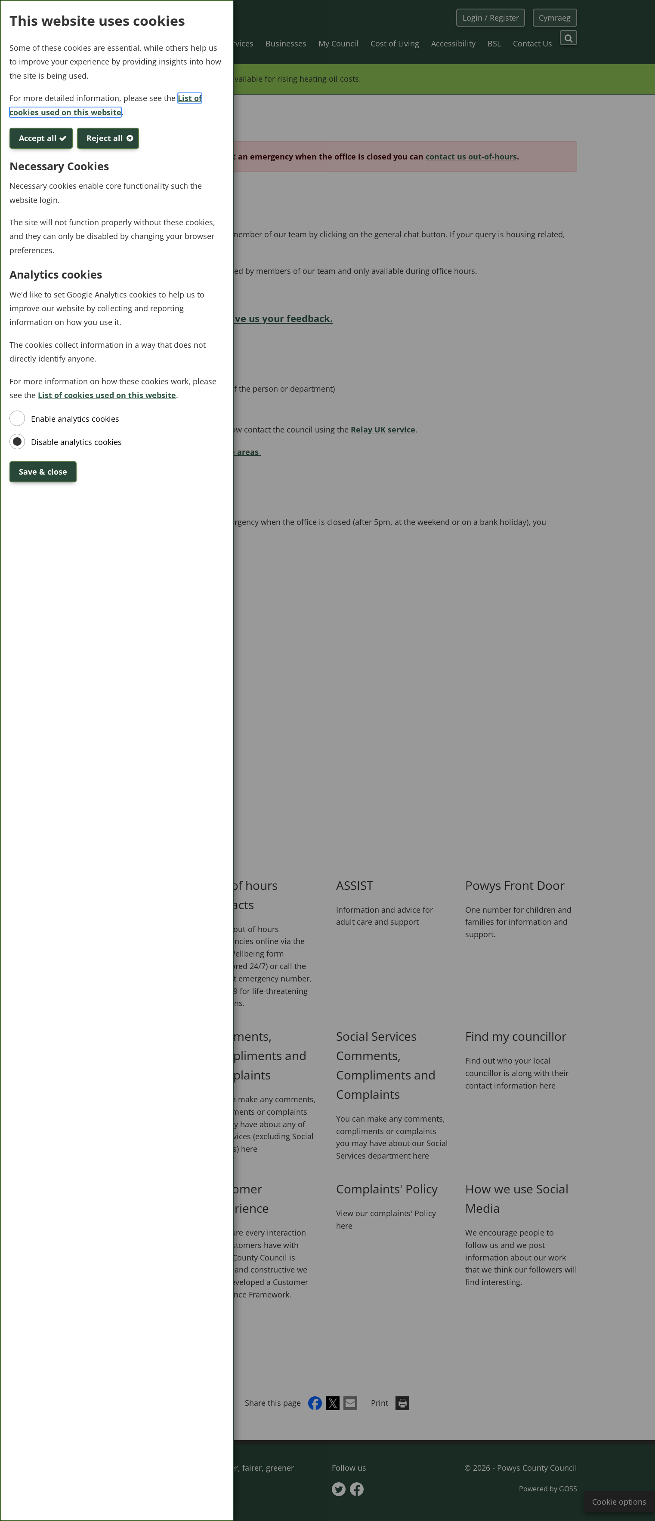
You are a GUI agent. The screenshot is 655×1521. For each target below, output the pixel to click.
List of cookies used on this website (107, 395)
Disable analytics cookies (76, 442)
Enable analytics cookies (75, 419)
